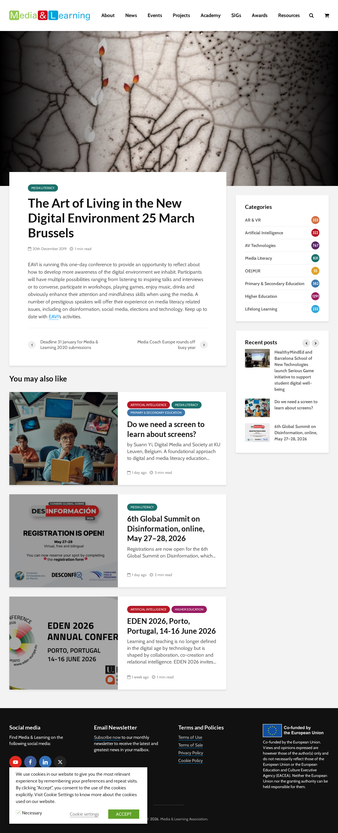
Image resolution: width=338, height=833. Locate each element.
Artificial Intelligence (149, 405)
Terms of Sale (190, 745)
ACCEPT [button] (123, 814)
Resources (289, 15)
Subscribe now (107, 737)
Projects (181, 15)
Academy (211, 15)
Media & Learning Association (183, 819)
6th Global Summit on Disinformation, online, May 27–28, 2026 (165, 528)
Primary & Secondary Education (156, 413)
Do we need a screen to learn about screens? (166, 429)
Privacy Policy (190, 753)
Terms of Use (190, 737)
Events (155, 15)
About (108, 15)
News (131, 15)
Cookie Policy (190, 760)
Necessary (32, 813)
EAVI (54, 317)
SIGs (236, 15)
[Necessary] (18, 812)
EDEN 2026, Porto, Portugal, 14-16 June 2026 (171, 625)
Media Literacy (43, 188)
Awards (260, 15)
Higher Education (189, 609)
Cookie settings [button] (84, 814)
